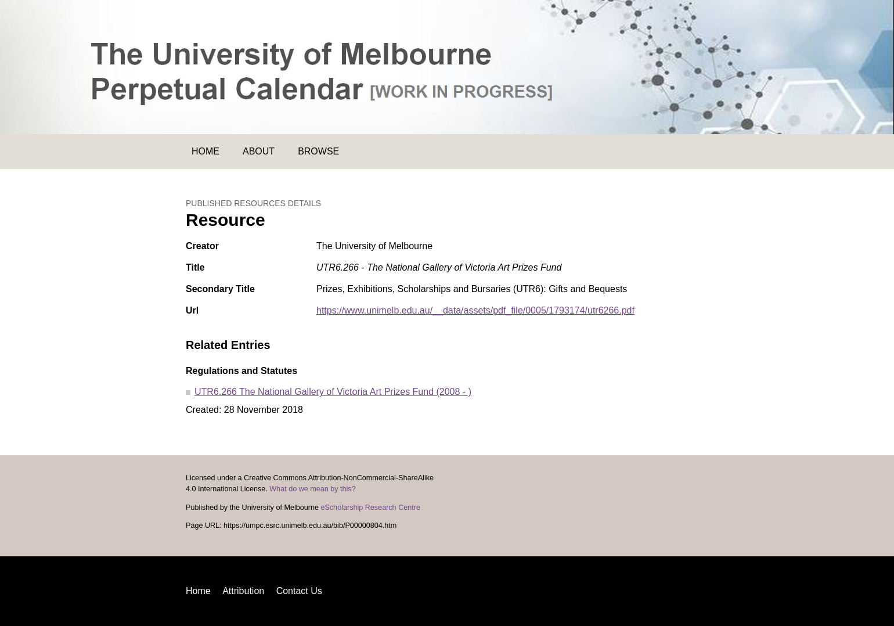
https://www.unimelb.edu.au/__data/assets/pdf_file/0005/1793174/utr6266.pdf (475, 310)
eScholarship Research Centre (370, 507)
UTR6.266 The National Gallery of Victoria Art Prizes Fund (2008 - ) (332, 392)
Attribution (243, 591)
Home (205, 151)
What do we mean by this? (312, 489)
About (259, 151)
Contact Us (299, 591)
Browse (318, 151)
